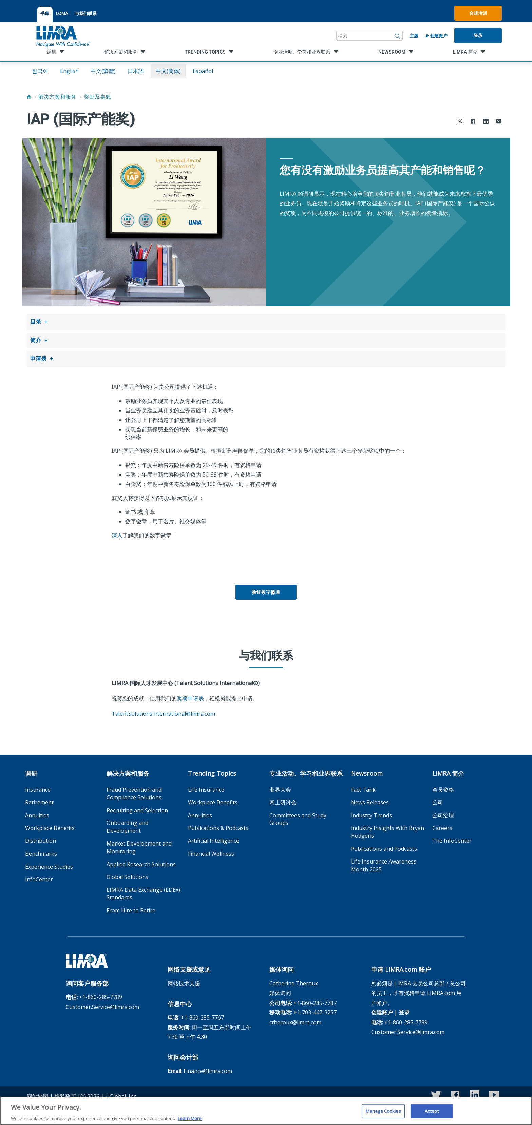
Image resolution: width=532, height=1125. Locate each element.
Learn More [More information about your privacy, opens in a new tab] (190, 1122)
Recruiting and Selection (137, 808)
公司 (437, 800)
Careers (442, 826)
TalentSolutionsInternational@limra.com (163, 711)
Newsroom (367, 771)
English (69, 71)
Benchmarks (41, 851)
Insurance (38, 787)
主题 (414, 36)
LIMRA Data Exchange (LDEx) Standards (143, 891)
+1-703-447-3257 (315, 1010)
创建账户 (436, 36)
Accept (432, 1114)
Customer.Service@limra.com (102, 1005)
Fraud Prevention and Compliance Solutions (134, 791)
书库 (44, 13)
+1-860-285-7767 (202, 1015)
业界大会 (280, 787)
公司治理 (443, 813)
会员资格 (443, 787)
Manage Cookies (383, 1114)
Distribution (40, 838)
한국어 (40, 71)
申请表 (38, 357)
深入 (117, 533)
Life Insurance (206, 787)
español (203, 71)
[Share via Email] (498, 122)
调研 (31, 771)
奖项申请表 (190, 696)
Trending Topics (212, 771)
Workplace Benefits (50, 826)
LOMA (62, 13)
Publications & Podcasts (218, 826)
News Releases (370, 800)
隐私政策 (65, 1094)
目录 (35, 321)
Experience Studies (49, 864)
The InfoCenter (452, 838)
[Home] (29, 96)
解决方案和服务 (57, 96)
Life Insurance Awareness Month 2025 (383, 863)
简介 (35, 339)
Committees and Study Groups (297, 817)
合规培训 (478, 13)
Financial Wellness (211, 851)
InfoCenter (39, 877)
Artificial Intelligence (213, 838)
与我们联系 (86, 13)
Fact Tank (363, 787)
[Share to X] (460, 122)
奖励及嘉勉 (97, 96)
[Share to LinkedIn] (485, 122)
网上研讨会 (283, 800)
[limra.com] (63, 35)
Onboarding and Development (127, 824)
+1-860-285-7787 (315, 1001)
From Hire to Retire (131, 908)
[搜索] (398, 36)
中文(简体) (168, 71)
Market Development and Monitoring (139, 845)
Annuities (37, 813)
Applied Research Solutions (141, 862)
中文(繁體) (103, 71)
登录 (478, 35)
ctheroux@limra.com (295, 1020)
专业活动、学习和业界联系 (306, 771)
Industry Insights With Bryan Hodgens (387, 829)
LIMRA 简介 (448, 771)
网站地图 (38, 1094)
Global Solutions (127, 875)
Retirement (39, 800)
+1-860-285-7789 (100, 995)
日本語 (136, 71)
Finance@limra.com (208, 1069)
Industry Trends (371, 813)
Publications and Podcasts (384, 846)
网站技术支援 (184, 981)
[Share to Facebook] (473, 122)
